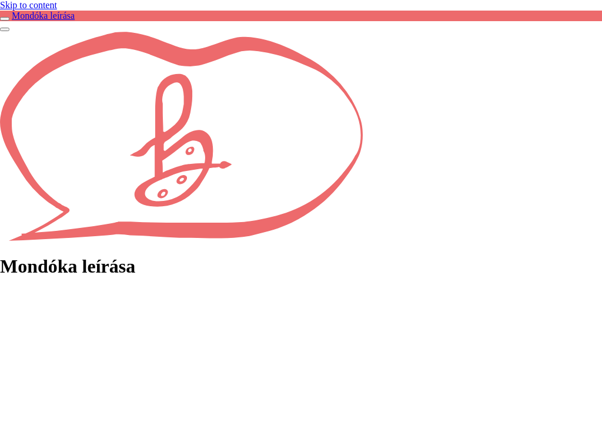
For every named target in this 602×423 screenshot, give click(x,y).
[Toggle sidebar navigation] (4, 19)
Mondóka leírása (43, 16)
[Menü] (4, 29)
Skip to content (28, 5)
